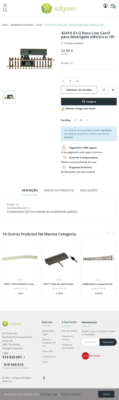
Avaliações (88, 190)
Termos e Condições (70, 394)
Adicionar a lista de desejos (104, 89)
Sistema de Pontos (67, 338)
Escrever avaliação (73, 43)
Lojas (45, 361)
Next (114, 233)
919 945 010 (14, 365)
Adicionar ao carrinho (79, 89)
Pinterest (87, 120)
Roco (20, 280)
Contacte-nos (49, 356)
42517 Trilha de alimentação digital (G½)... (59, 284)
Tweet (81, 120)
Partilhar (75, 120)
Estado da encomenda (68, 346)
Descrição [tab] (30, 190)
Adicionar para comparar (113, 89)
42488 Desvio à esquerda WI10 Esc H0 (98, 284)
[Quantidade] (70, 81)
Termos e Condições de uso (49, 342)
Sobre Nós (47, 351)
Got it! (106, 394)
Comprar (89, 101)
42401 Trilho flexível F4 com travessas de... (20, 284)
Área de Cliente (69, 330)
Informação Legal (48, 332)
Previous (107, 233)
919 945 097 (12, 357)
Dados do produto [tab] (59, 190)
